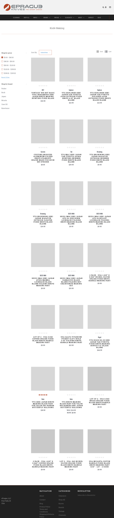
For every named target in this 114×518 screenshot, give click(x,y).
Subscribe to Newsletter (86, 495)
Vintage (57, 17)
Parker (3, 88)
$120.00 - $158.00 (10, 69)
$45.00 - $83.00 (9, 61)
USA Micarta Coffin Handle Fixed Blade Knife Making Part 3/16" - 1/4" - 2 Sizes (99, 464)
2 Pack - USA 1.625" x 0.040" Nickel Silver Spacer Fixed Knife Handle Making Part (100, 278)
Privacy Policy (45, 507)
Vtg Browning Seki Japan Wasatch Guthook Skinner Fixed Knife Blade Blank (99, 158)
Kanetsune (5, 108)
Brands (46, 17)
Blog (99, 17)
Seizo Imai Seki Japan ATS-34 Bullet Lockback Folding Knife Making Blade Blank (99, 220)
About (81, 17)
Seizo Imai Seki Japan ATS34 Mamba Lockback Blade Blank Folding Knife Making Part (43, 282)
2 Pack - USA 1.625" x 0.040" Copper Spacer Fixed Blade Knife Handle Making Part (43, 464)
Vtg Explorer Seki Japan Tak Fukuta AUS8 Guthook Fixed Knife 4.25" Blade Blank (71, 96)
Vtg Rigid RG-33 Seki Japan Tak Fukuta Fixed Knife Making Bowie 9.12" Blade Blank (99, 343)
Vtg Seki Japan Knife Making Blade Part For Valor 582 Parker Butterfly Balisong (43, 404)
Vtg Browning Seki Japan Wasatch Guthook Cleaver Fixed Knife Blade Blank (43, 220)
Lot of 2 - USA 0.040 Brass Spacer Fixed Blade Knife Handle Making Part (99, 401)
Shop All (27, 17)
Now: (69, 413)
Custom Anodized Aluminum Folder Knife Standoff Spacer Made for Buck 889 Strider (43, 158)
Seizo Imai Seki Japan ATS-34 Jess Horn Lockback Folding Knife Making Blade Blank (71, 220)
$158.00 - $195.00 (10, 73)
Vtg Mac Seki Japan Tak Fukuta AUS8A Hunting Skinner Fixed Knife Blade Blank (71, 158)
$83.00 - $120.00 (9, 65)
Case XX (4, 104)
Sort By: (34, 52)
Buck (3, 92)
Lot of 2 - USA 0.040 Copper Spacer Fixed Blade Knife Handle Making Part (43, 339)
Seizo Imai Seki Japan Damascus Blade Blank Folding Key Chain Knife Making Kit (71, 282)
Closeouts (69, 17)
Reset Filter (5, 77)
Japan (3, 96)
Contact (91, 17)
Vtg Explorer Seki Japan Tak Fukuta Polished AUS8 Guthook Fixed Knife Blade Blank (99, 96)
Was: (69, 410)
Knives (36, 17)
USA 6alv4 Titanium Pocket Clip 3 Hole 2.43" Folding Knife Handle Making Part (71, 339)
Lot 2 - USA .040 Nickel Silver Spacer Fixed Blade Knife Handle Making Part (71, 464)
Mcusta (4, 100)
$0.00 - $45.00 (9, 57)
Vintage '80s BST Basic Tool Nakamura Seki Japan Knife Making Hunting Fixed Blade (43, 95)
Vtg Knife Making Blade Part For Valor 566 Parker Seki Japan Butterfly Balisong (71, 404)
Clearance (16, 17)
